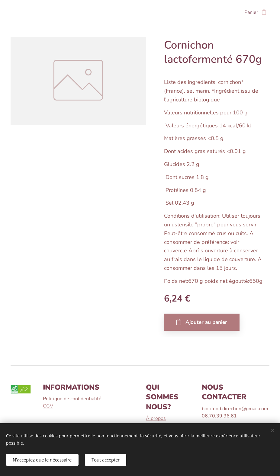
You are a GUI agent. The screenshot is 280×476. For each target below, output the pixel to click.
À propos (156, 418)
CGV (48, 406)
